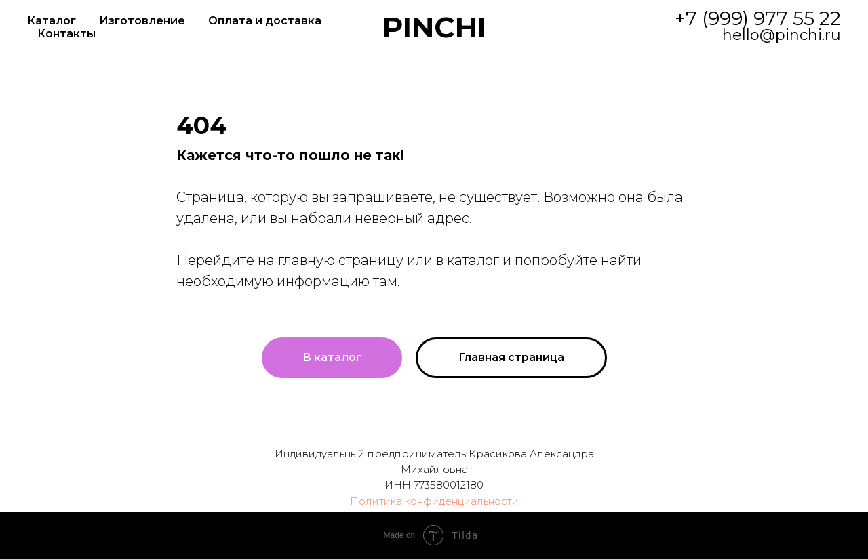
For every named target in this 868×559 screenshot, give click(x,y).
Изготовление (142, 20)
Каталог (51, 20)
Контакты (66, 33)
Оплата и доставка (264, 20)
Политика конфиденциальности (434, 501)
